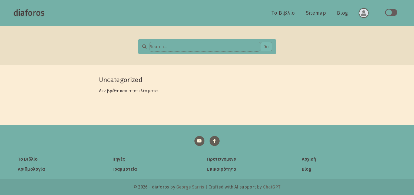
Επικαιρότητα (221, 169)
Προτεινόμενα (221, 159)
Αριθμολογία (31, 169)
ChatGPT (271, 187)
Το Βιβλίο (283, 13)
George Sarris (190, 187)
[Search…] (205, 47)
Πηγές (118, 159)
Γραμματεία (124, 169)
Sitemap (316, 13)
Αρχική (309, 159)
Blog (342, 13)
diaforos (29, 13)
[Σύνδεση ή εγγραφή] (364, 13)
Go (266, 46)
